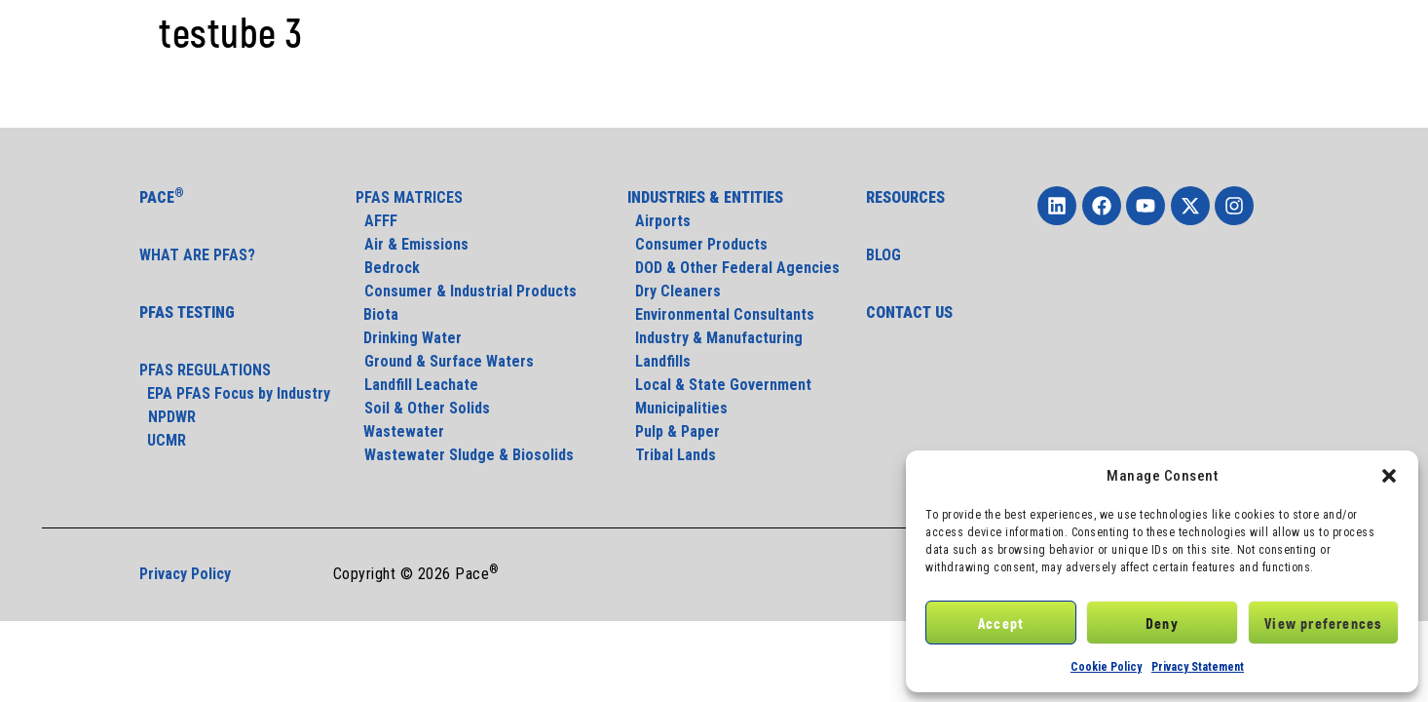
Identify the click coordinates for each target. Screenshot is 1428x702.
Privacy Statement (1197, 667)
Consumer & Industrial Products (470, 291)
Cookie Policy (1106, 667)
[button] (1389, 476)
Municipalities (677, 408)
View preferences (1322, 623)
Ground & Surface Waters (449, 361)
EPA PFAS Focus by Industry (234, 393)
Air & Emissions (416, 244)
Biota (378, 314)
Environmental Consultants (720, 314)
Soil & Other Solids (427, 408)
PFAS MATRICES (409, 197)
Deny (1162, 623)
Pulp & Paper (673, 431)
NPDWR (172, 417)
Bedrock (392, 267)
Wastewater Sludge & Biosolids (469, 455)
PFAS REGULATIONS (205, 370)
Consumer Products (697, 244)
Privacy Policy (185, 574)
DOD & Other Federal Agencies (733, 267)
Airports (659, 221)
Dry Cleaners (674, 291)
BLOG (883, 255)
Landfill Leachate (421, 384)
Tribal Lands (671, 455)
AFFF (380, 221)
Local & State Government (719, 384)
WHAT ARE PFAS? (197, 255)
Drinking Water (409, 338)
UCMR (162, 440)
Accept (1001, 623)
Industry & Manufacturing (715, 338)
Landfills (659, 361)
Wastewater (400, 431)
